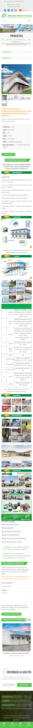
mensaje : (5, 590)
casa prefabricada (19, 40)
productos (9, 40)
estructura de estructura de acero (11, 542)
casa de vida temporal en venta (11, 531)
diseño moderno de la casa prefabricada (14, 538)
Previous (26, 620)
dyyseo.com (16, 720)
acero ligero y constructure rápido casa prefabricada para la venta (17, 653)
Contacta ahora (8, 154)
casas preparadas (7, 528)
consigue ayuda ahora (11, 614)
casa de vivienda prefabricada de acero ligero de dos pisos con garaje (16, 548)
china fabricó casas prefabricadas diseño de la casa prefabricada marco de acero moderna (15, 578)
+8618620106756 (19, 1)
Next (29, 620)
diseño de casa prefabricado (10, 535)
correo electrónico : (7, 583)
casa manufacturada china (10, 524)
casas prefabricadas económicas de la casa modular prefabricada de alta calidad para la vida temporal (16, 556)
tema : (4, 574)
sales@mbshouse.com (14, 6)
